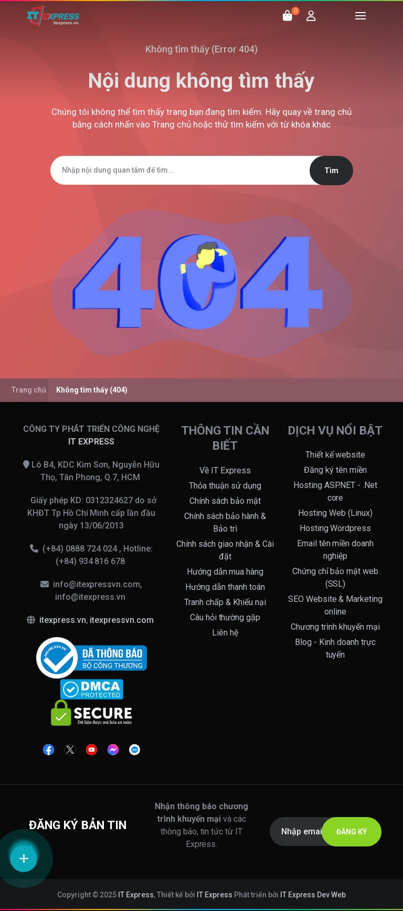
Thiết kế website (335, 455)
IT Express (136, 895)
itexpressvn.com (122, 620)
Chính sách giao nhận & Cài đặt (225, 550)
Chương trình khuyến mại (335, 627)
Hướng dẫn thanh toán (225, 587)
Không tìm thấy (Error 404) (201, 49)
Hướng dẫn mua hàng (225, 572)
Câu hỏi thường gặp (225, 617)
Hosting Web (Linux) (335, 513)
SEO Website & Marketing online (335, 605)
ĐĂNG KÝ (351, 832)
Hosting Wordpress (336, 528)
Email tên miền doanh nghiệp (335, 549)
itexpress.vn (62, 620)
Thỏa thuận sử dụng (225, 486)
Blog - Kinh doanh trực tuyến (335, 648)
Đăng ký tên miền (335, 470)
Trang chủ (171, 124)
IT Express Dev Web (313, 895)
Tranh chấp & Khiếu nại (225, 602)
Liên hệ (225, 633)
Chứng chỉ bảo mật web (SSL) (335, 577)
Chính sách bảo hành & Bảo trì (225, 522)
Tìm (331, 170)
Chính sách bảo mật (225, 501)
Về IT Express (225, 470)
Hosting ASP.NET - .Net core (335, 491)
